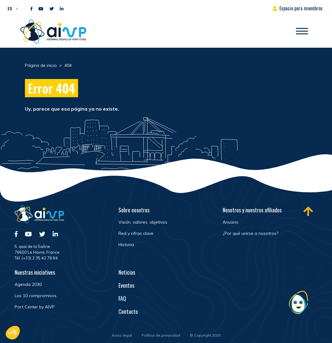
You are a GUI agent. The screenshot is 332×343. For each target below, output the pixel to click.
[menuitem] (11, 8)
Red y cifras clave (135, 233)
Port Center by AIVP (35, 307)
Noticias (126, 272)
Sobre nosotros (133, 210)
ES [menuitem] (10, 8)
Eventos (126, 285)
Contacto (128, 311)
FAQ (122, 298)
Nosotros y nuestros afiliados (252, 210)
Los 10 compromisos (35, 295)
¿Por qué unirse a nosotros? (250, 233)
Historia (126, 244)
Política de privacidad (161, 335)
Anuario (230, 222)
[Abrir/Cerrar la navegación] (302, 31)
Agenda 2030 (28, 284)
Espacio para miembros (301, 8)
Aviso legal (122, 335)
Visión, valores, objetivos (142, 222)
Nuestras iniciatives (35, 272)
